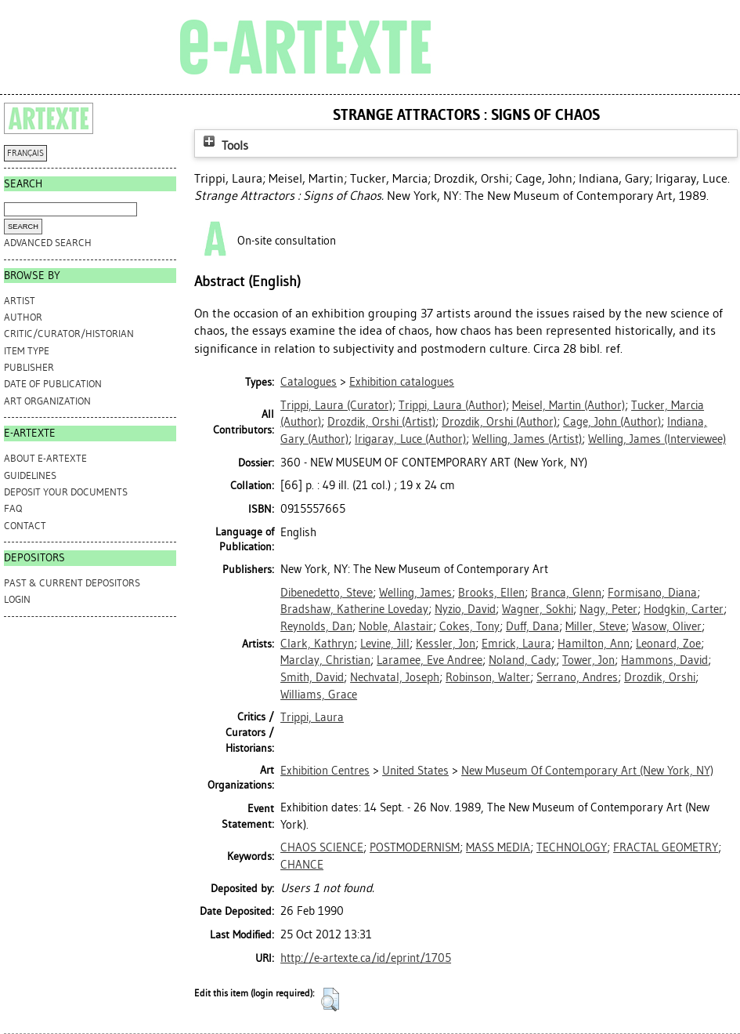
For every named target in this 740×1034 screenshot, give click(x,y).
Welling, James (415, 593)
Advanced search (48, 243)
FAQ (13, 508)
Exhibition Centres (325, 771)
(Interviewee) (657, 439)
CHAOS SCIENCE (321, 847)
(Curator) (336, 405)
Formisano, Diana (652, 593)
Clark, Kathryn (317, 644)
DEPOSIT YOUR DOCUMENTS (66, 492)
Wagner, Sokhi (537, 609)
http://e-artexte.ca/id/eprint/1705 (365, 958)
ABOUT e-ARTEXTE (45, 458)
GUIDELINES (30, 475)
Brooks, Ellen (491, 593)
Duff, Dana (532, 626)
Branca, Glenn (566, 593)
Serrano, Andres (577, 677)
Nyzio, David (465, 609)
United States (415, 771)
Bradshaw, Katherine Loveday (354, 609)
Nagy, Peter (608, 609)
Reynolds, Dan (316, 626)
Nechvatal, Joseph (394, 677)
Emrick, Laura (516, 644)
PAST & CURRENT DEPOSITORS (72, 583)
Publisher (29, 367)
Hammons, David (664, 660)
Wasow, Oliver (667, 626)
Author (23, 317)
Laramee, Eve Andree (429, 660)
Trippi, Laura (312, 717)
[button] (330, 999)
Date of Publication (53, 384)
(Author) (452, 405)
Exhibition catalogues (401, 382)
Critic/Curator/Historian (69, 333)
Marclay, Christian (325, 660)
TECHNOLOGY (571, 847)
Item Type (26, 351)
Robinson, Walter (488, 677)
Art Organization (47, 401)
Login (17, 599)
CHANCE (301, 865)
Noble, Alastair (396, 626)
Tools (224, 145)
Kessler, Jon (445, 644)
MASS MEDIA (498, 847)
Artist (19, 301)
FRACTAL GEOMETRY (665, 847)
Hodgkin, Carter (684, 609)
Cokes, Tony (469, 626)
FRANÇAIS (25, 153)
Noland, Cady (522, 660)
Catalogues (308, 382)
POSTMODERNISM (415, 847)
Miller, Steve (595, 626)
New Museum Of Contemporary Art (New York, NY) (587, 771)
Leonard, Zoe (668, 644)
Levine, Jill (385, 644)
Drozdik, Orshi (659, 677)
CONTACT (25, 526)
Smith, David (312, 677)
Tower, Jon (588, 660)
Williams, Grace (318, 695)
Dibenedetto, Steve (326, 593)
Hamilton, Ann (594, 644)
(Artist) (381, 422)
